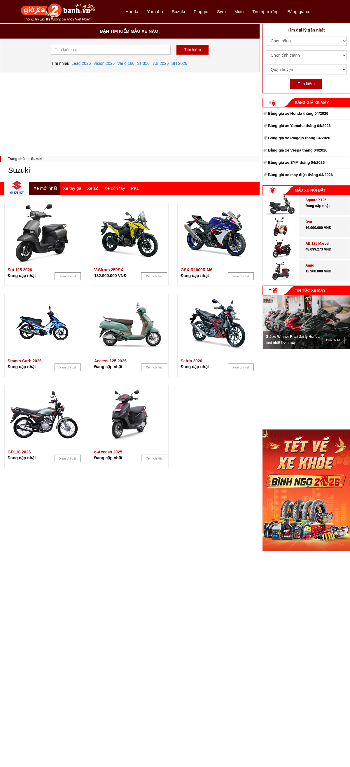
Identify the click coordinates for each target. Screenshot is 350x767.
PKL (135, 188)
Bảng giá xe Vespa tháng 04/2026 (298, 150)
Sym (221, 11)
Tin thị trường (265, 11)
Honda (131, 11)
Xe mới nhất (45, 188)
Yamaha (155, 11)
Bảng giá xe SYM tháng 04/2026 (296, 162)
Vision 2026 (104, 63)
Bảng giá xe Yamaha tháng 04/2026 (299, 126)
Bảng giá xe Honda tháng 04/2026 (298, 113)
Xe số (93, 188)
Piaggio (201, 11)
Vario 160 (125, 63)
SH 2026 (179, 63)
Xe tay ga (72, 188)
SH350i (143, 63)
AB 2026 (161, 63)
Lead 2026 (81, 63)
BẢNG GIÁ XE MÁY (312, 102)
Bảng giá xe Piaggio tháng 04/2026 (299, 138)
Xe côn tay (114, 188)
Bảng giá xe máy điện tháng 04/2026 (300, 175)
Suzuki (178, 11)
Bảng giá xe (298, 11)
